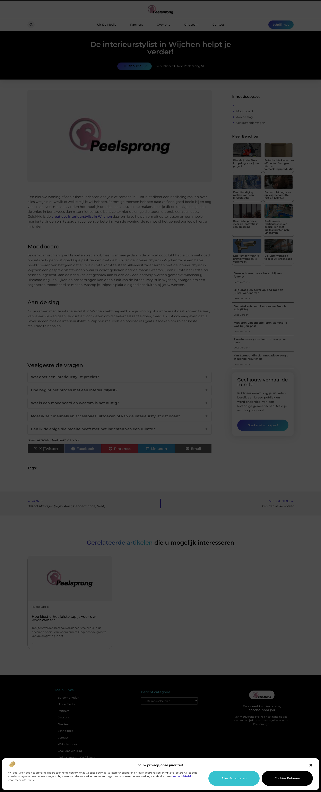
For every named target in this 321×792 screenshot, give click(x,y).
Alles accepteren (234, 778)
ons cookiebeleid (182, 776)
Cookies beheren (287, 778)
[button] (311, 765)
